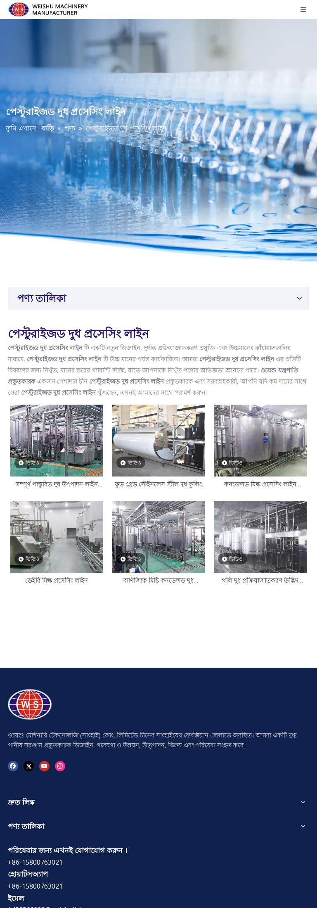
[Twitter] (29, 765)
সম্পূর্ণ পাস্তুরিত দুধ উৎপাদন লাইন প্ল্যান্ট (57, 485)
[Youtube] (44, 765)
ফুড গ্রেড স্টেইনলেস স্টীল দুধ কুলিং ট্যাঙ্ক (158, 485)
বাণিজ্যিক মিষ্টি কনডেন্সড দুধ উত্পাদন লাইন (158, 581)
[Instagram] (60, 765)
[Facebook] (13, 765)
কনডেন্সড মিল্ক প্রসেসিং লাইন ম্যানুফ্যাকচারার (260, 485)
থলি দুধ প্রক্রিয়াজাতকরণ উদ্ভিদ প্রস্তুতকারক (260, 581)
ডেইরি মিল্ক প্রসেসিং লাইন (56, 580)
